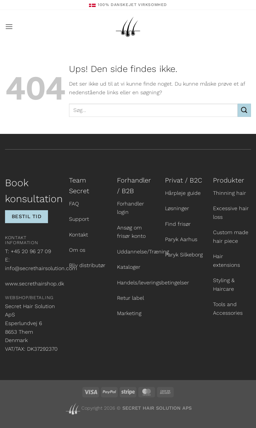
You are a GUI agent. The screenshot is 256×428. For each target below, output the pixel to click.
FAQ (74, 204)
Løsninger (177, 208)
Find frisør (178, 224)
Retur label (130, 298)
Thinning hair (229, 193)
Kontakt (78, 234)
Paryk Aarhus (181, 239)
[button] (9, 26)
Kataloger (128, 267)
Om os (77, 250)
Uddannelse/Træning (143, 251)
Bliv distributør (87, 265)
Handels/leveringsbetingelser (153, 282)
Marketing (129, 313)
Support (79, 219)
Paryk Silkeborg (184, 254)
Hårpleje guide (183, 193)
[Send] (244, 110)
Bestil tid (27, 216)
